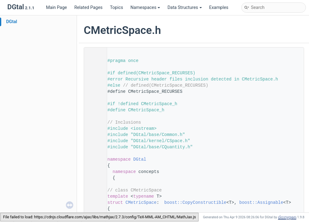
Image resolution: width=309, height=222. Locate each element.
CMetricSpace (141, 202)
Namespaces (145, 7)
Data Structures (184, 7)
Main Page (56, 7)
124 (93, 202)
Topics (116, 7)
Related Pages (88, 7)
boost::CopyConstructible (195, 202)
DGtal (11, 21)
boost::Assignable (261, 202)
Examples (218, 7)
